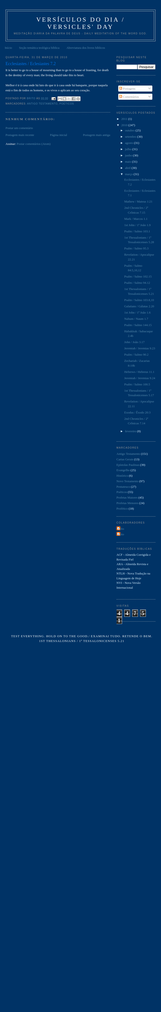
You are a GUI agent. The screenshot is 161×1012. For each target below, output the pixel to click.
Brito (121, 529)
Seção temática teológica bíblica (39, 47)
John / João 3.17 (134, 342)
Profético (122, 508)
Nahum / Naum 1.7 (136, 319)
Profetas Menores (127, 503)
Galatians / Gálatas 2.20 (139, 306)
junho (129, 155)
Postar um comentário (19, 128)
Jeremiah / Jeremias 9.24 (139, 378)
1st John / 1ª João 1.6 (137, 312)
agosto (129, 143)
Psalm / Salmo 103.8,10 (139, 300)
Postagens (127, 88)
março (129, 174)
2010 (124, 125)
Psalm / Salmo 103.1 (137, 231)
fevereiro (131, 431)
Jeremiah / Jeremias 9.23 (139, 348)
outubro (130, 130)
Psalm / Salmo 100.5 (137, 384)
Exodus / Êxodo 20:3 (137, 412)
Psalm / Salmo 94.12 (137, 282)
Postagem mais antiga (96, 135)
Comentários (129, 97)
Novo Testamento (128, 481)
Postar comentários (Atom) (34, 144)
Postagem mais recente (20, 135)
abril (128, 168)
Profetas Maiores (127, 497)
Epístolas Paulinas (128, 465)
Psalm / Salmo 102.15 (138, 276)
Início (8, 47)
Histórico (122, 475)
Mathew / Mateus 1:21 (138, 201)
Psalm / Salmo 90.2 (136, 354)
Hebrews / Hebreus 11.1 (139, 372)
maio (128, 161)
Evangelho (123, 470)
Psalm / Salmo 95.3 (136, 248)
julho (128, 149)
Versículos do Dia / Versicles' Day (80, 23)
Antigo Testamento (42, 103)
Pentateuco (123, 486)
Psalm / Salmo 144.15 (138, 325)
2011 (124, 119)
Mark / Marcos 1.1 (136, 219)
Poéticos (66, 103)
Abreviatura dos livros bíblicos (85, 47)
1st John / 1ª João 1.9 (137, 225)
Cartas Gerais (125, 459)
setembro (131, 136)
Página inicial (58, 135)
